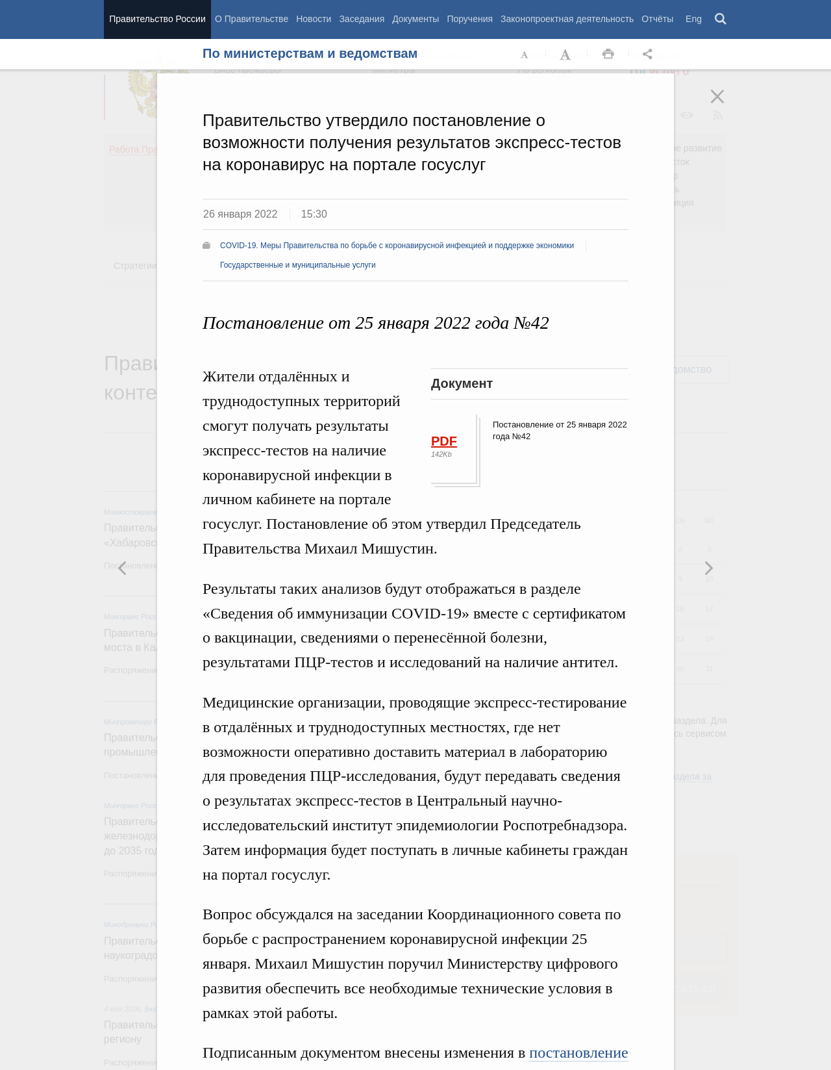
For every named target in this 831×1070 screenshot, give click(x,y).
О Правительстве (251, 19)
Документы (415, 19)
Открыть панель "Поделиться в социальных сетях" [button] (649, 54)
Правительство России (157, 19)
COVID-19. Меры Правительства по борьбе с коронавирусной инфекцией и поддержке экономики (397, 245)
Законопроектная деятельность (567, 19)
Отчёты (657, 19)
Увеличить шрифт (566, 54)
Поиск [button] (721, 19)
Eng (694, 19)
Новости (313, 19)
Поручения (470, 19)
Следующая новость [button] (122, 567)
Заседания (361, 19)
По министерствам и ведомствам (310, 53)
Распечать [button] (608, 54)
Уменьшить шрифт (525, 54)
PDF (444, 441)
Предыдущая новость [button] (708, 567)
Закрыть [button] (726, 105)
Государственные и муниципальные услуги (298, 265)
